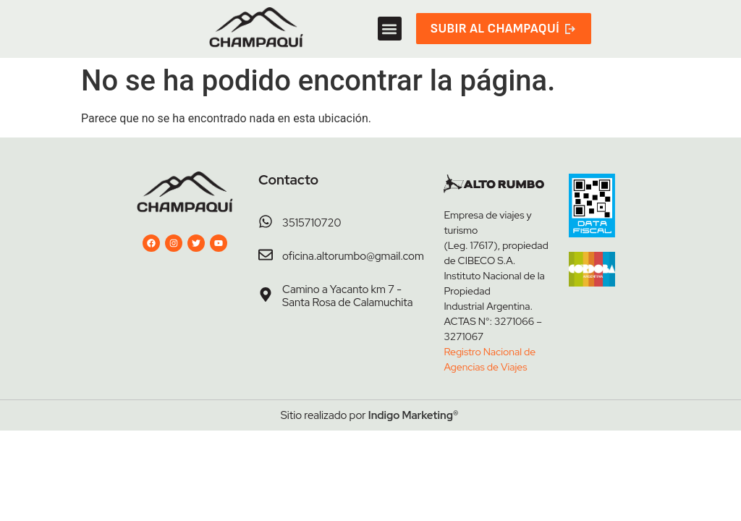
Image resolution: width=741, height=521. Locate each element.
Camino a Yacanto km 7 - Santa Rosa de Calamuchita (347, 296)
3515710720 (311, 223)
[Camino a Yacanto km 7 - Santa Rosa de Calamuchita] (265, 294)
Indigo (384, 415)
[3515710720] (265, 221)
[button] (390, 29)
